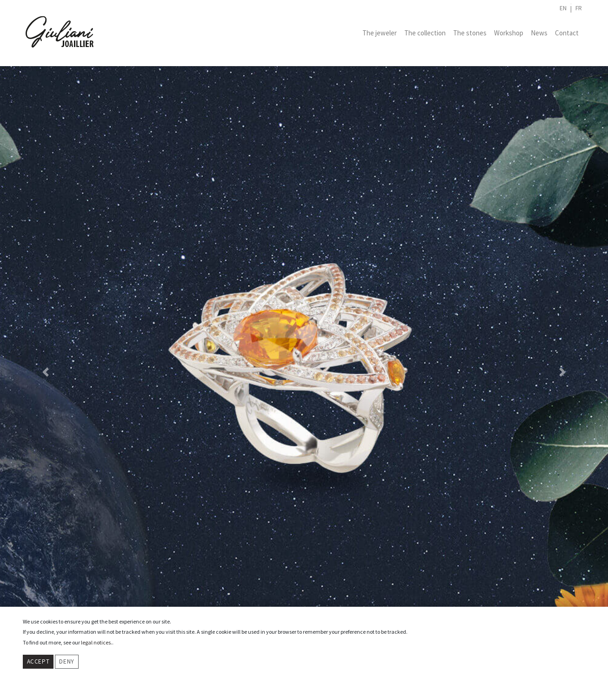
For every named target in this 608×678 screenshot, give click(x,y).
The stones (470, 32)
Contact (567, 32)
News (539, 32)
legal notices (96, 642)
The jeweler (379, 32)
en (563, 8)
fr (578, 8)
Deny (66, 661)
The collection (425, 32)
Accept (38, 661)
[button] (45, 372)
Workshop (508, 32)
